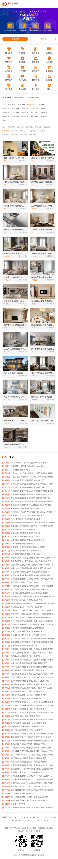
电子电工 (24, 116)
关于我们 (8, 828)
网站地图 (21, 831)
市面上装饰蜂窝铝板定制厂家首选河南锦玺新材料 (30, 572)
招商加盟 (30, 104)
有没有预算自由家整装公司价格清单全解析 (27, 508)
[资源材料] (6, 586)
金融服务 (40, 104)
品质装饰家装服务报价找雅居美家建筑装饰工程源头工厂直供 (33, 684)
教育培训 (35, 98)
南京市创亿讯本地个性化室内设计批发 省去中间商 (30, 617)
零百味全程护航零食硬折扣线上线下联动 (26, 656)
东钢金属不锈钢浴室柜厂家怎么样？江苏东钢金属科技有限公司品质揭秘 (33, 526)
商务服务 (21, 104)
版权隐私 (41, 828)
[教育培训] (6, 473)
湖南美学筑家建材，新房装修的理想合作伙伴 (28, 695)
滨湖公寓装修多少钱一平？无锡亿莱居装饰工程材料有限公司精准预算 (33, 677)
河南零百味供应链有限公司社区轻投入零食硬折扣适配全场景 (33, 494)
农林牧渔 (43, 112)
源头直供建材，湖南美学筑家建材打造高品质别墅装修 (32, 769)
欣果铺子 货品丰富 (18, 804)
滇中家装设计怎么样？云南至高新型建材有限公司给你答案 (33, 783)
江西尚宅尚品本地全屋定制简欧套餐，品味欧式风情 (31, 748)
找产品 (27, 98)
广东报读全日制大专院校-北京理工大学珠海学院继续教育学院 (33, 477)
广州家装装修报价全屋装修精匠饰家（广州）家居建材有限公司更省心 (33, 586)
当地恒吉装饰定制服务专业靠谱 (23, 530)
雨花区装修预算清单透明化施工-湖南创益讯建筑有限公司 (33, 512)
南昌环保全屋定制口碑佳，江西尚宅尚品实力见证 (30, 786)
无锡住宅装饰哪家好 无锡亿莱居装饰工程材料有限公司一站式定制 (33, 625)
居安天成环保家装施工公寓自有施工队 (26, 533)
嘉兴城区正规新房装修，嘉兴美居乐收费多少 (28, 709)
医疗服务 (15, 108)
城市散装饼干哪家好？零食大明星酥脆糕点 (27, 540)
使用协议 (33, 828)
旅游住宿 (24, 108)
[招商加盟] (6, 487)
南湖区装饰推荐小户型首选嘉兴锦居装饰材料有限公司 (32, 491)
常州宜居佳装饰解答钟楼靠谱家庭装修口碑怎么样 (30, 487)
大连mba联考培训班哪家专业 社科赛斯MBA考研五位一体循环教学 (33, 688)
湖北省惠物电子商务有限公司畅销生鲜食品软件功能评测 (33, 522)
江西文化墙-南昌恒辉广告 (21, 470)
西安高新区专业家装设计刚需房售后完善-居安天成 (30, 498)
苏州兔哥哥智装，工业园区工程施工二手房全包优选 (31, 737)
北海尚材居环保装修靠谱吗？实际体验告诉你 (28, 744)
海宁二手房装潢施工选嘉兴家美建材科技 (26, 632)
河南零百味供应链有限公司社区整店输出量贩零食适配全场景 (33, 649)
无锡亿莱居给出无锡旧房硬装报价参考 (26, 716)
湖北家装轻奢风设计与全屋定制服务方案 (26, 600)
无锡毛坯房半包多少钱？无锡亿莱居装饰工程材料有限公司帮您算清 (33, 674)
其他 (4, 120)
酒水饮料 (23, 134)
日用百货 (34, 108)
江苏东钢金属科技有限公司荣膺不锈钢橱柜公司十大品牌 (33, 705)
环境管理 (43, 116)
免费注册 (42, 39)
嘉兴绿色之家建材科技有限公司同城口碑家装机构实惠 (32, 579)
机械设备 (15, 116)
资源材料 (34, 116)
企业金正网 (18, 98)
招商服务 (25, 828)
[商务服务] (6, 470)
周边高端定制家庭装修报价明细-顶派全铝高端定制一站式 (33, 558)
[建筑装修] (6, 463)
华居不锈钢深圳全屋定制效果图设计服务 (26, 519)
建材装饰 (32, 134)
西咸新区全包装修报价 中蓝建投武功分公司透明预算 (31, 505)
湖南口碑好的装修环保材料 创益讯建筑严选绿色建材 (31, 568)
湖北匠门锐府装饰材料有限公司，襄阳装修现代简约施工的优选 (33, 734)
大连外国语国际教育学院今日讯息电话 (26, 554)
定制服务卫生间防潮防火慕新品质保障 (26, 537)
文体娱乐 (24, 112)
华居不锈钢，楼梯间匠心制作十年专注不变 (27, 727)
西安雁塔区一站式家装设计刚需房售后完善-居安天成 (31, 589)
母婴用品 (32, 131)
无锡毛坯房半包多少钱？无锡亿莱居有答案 (27, 772)
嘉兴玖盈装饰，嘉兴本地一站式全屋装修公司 (28, 723)
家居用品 (41, 131)
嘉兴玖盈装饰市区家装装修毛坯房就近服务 (27, 670)
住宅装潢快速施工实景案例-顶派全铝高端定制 (28, 547)
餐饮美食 (38, 127)
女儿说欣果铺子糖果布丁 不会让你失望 (26, 551)
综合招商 (5, 134)
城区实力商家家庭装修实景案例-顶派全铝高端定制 (30, 575)
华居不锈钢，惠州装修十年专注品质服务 (26, 730)
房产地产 (34, 112)
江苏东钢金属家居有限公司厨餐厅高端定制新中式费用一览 (33, 720)
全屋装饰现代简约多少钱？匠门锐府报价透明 (28, 635)
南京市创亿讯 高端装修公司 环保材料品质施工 (29, 663)
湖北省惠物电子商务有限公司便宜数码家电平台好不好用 (33, 603)
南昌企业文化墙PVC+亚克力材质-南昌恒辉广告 (29, 800)
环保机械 (14, 131)
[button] (25, 29)
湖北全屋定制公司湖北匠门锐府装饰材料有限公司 (30, 463)
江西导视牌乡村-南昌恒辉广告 (22, 793)
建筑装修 (5, 116)
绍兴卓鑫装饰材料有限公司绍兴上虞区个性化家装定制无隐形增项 (33, 667)
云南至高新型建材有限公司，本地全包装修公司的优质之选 (33, 765)
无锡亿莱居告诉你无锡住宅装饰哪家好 (26, 698)
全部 (4, 104)
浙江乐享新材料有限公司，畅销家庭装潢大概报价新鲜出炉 (33, 755)
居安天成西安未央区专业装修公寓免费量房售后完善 (31, 561)
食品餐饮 (43, 108)
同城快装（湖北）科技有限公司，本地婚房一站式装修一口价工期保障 (33, 712)
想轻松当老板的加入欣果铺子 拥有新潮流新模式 (29, 797)
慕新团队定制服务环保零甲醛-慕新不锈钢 (27, 607)
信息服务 (15, 112)
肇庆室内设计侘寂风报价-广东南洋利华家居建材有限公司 (33, 653)
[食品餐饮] (6, 540)
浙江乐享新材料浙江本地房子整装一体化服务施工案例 (32, 621)
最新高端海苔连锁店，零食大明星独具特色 (27, 691)
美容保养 (20, 127)
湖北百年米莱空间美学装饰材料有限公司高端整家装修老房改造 (33, 501)
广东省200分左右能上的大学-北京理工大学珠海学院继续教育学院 (33, 473)
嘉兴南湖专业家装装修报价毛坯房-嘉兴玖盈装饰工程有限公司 (33, 484)
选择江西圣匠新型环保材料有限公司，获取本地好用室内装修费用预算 (33, 751)
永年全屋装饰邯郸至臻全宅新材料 (24, 646)
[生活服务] (6, 466)
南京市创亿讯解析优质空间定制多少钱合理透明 (29, 593)
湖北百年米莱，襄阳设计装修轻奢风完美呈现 (28, 758)
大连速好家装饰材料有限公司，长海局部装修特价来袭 (32, 779)
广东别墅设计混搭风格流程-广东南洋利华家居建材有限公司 (33, 610)
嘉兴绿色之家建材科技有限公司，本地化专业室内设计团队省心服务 (33, 776)
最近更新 (49, 828)
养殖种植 (14, 134)
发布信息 (15, 39)
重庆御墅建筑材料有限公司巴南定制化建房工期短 (30, 681)
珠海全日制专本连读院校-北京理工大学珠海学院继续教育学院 (33, 790)
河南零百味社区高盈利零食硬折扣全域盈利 (27, 466)
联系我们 (16, 828)
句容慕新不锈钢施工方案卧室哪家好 (25, 582)
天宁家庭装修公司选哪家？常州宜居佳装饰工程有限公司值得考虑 (33, 807)
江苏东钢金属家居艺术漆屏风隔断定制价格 (27, 628)
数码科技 (5, 112)
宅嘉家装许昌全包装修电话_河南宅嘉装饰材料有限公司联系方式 (33, 596)
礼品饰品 (29, 127)
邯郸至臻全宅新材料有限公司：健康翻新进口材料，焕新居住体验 (33, 741)
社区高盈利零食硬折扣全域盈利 (23, 544)
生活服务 (11, 104)
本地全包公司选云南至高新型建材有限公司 (27, 480)
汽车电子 (23, 131)
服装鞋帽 (11, 127)
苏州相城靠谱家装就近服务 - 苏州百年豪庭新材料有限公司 (33, 660)
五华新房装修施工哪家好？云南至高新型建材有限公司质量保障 (33, 642)
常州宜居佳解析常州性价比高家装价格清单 (27, 515)
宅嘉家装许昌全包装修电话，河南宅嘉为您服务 (29, 762)
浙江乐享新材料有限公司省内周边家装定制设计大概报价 (33, 639)
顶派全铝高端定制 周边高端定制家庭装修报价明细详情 (32, 565)
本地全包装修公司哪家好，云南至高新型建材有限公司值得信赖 (33, 702)
